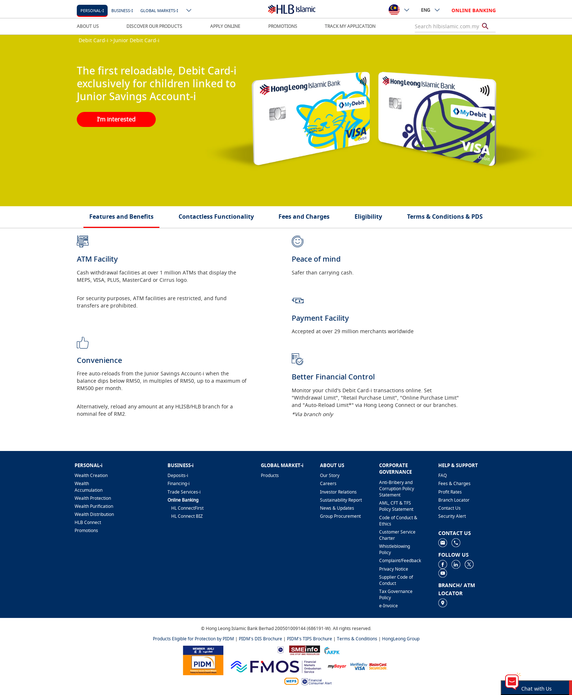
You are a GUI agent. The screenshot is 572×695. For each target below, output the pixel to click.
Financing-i (179, 483)
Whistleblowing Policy (394, 549)
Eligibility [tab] (368, 216)
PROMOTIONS (282, 26)
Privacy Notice (393, 569)
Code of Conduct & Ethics (398, 520)
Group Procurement (340, 516)
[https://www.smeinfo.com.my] (304, 649)
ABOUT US (88, 26)
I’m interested (116, 119)
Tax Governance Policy (396, 594)
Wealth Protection (93, 498)
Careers (328, 483)
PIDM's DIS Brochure (260, 639)
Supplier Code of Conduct (396, 580)
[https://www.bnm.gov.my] (280, 649)
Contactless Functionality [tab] (216, 216)
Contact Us (449, 508)
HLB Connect (88, 522)
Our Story (329, 475)
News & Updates (337, 508)
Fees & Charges (454, 483)
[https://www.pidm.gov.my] (203, 659)
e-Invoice (388, 606)
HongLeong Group (401, 639)
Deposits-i (178, 475)
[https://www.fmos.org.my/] (276, 665)
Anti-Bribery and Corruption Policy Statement (396, 488)
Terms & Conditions (357, 639)
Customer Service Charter (397, 535)
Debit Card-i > (96, 40)
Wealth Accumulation (88, 486)
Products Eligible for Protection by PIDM (193, 639)
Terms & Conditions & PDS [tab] (445, 216)
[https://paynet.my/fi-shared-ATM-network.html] (291, 681)
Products (270, 475)
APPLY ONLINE (225, 26)
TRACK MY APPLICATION (350, 26)
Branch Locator (454, 500)
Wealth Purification (94, 506)
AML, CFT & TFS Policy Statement (396, 506)
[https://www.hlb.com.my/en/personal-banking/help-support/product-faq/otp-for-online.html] (369, 665)
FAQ (442, 475)
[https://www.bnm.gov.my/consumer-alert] (317, 681)
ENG (430, 10)
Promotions (86, 530)
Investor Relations (338, 492)
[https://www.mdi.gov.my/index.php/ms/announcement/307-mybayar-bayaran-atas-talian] (337, 665)
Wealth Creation (91, 475)
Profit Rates (450, 492)
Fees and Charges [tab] (304, 216)
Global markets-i (159, 10)
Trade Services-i (184, 492)
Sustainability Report (341, 500)
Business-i (122, 10)
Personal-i (92, 10)
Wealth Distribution (94, 514)
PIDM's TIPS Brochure (309, 639)
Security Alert (452, 516)
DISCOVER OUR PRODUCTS (154, 26)
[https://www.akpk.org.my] (332, 649)
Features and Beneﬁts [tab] (121, 216)
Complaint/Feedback (400, 560)
